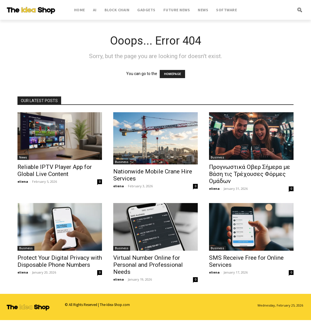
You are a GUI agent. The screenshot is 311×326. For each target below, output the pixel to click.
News (23, 157)
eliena (22, 181)
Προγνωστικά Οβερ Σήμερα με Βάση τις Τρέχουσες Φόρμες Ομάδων (249, 174)
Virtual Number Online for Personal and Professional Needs (148, 264)
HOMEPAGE (172, 74)
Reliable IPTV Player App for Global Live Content (54, 170)
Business (121, 162)
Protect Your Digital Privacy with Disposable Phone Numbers (59, 261)
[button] (278, 10)
